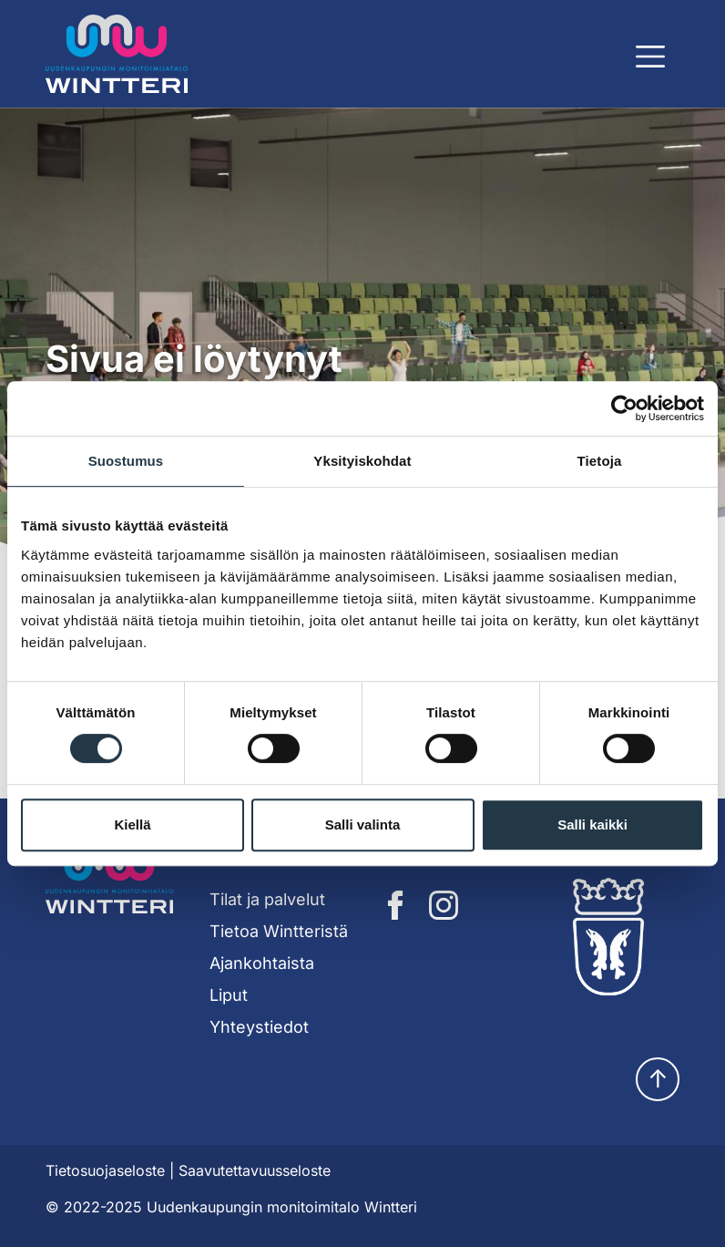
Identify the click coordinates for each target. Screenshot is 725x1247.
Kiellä (132, 824)
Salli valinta (363, 824)
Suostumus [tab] (126, 461)
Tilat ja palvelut (267, 899)
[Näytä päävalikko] (650, 56)
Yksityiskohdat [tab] (362, 461)
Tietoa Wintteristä (278, 931)
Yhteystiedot (259, 1026)
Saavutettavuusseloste (255, 1170)
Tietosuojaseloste (105, 1170)
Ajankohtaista (261, 963)
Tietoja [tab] (599, 461)
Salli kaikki (592, 824)
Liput (228, 995)
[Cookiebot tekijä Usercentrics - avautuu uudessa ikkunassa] (624, 408)
